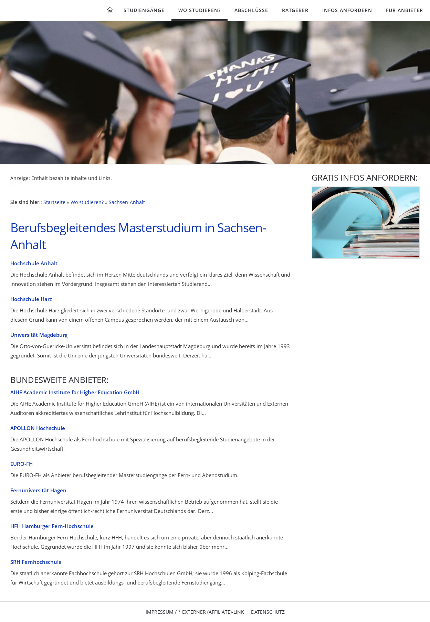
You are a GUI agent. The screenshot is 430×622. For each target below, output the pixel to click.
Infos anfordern (347, 10)
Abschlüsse (251, 10)
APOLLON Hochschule (37, 428)
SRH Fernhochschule (36, 561)
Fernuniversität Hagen (38, 490)
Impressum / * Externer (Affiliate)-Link (195, 612)
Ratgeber (295, 10)
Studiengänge (144, 10)
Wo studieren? (199, 10)
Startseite (54, 202)
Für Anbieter (404, 10)
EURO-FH (21, 463)
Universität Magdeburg (38, 334)
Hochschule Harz (31, 299)
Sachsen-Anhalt (127, 202)
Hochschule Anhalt (33, 263)
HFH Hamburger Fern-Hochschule (52, 526)
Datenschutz (268, 612)
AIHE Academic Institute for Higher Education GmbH (74, 392)
